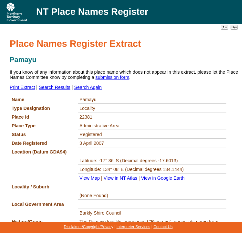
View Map (89, 178)
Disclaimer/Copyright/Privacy (88, 227)
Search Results (54, 87)
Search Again (88, 87)
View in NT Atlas (120, 178)
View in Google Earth (163, 178)
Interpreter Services (133, 227)
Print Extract (22, 87)
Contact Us (162, 227)
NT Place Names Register (92, 11)
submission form (112, 77)
